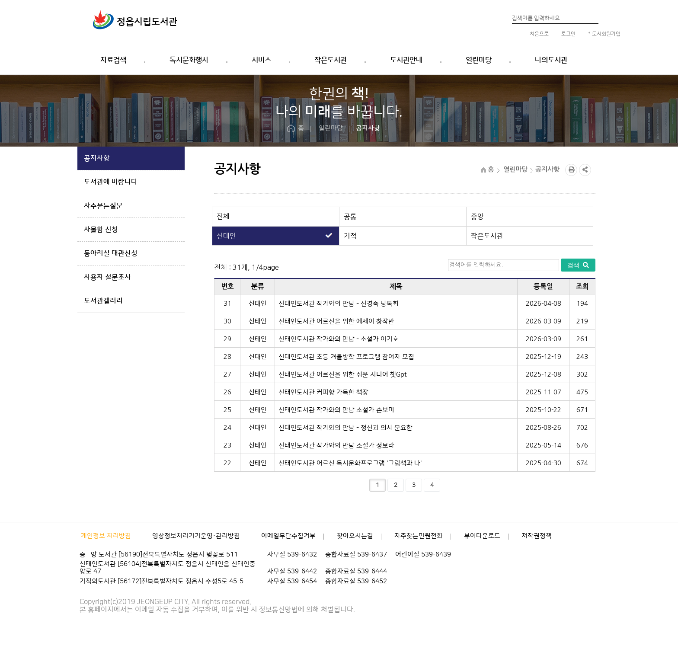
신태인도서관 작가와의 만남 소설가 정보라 (336, 445)
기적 (350, 236)
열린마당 (479, 60)
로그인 (568, 34)
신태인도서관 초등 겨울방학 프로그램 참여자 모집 (346, 357)
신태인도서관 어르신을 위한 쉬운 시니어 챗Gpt (342, 374)
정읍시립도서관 (147, 21)
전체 (223, 217)
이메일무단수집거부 (288, 536)
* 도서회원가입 (603, 34)
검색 (578, 265)
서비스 (261, 60)
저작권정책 (536, 536)
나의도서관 (551, 60)
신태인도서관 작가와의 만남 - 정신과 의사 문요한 (345, 428)
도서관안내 (406, 60)
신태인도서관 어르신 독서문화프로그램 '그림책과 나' (350, 463)
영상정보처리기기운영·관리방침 (196, 536)
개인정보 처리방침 (106, 536)
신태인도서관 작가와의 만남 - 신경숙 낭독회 (338, 303)
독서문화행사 (189, 60)
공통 (350, 217)
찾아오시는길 (355, 536)
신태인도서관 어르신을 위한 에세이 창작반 (336, 321)
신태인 (226, 236)
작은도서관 (330, 60)
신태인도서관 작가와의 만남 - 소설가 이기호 (338, 339)
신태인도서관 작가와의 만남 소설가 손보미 (336, 410)
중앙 (477, 217)
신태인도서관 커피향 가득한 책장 (323, 392)
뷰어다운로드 (482, 536)
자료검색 (113, 60)
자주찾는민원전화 (418, 536)
